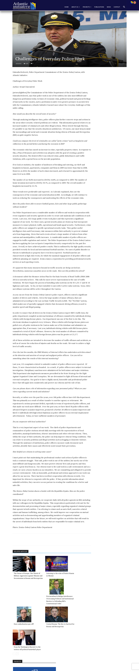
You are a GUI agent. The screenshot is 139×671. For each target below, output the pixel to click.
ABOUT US (74, 7)
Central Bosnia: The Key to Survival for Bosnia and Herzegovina (48, 633)
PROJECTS (86, 7)
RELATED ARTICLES (22, 580)
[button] (122, 7)
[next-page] (18, 640)
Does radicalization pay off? (24, 631)
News (107, 7)
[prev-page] (15, 640)
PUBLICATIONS (98, 7)
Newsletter (20, 60)
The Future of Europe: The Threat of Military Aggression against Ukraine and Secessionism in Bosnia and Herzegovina (24, 606)
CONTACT (115, 7)
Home (65, 7)
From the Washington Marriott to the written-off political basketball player (75, 633)
